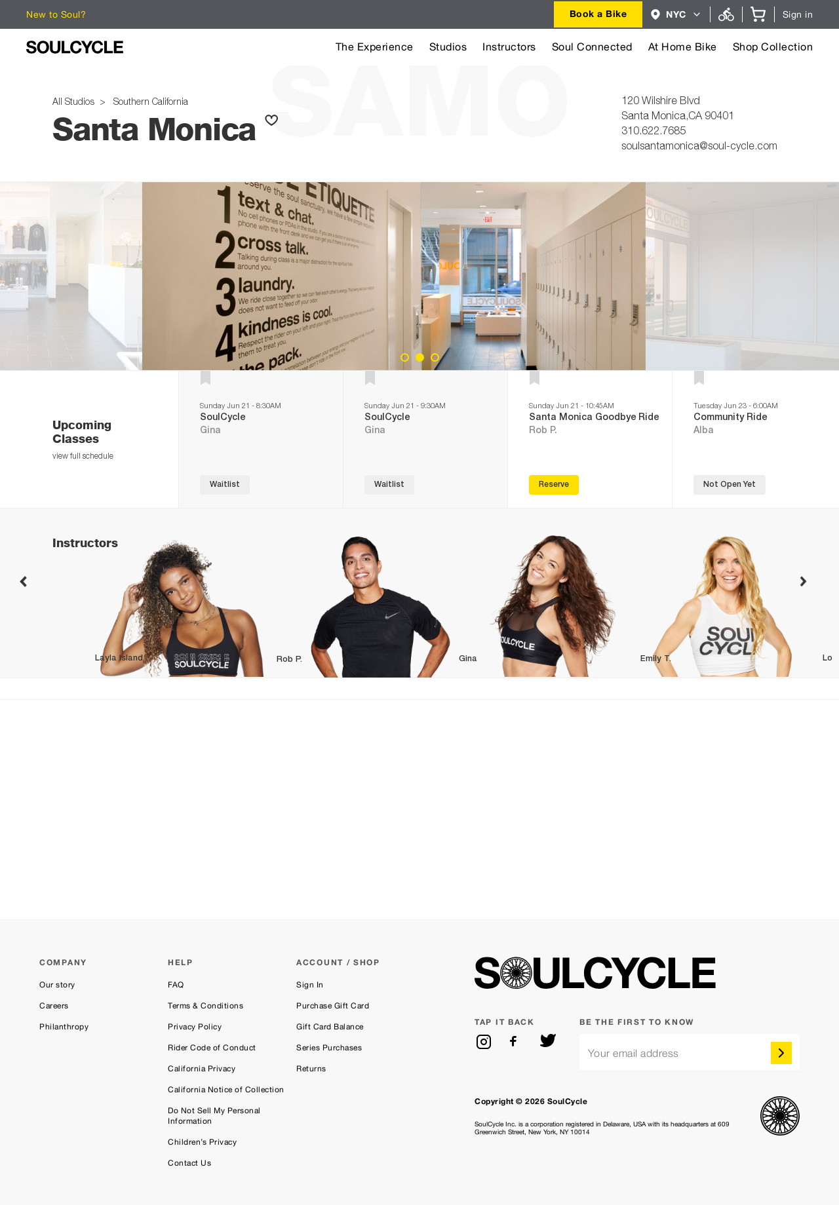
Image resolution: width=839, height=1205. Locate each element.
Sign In (310, 984)
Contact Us (189, 1163)
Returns (311, 1068)
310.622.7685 (653, 132)
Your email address (633, 1053)
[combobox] (598, 14)
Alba (703, 431)
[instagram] (484, 1042)
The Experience (375, 47)
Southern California (148, 102)
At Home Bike (682, 47)
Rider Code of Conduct (212, 1047)
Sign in (798, 14)
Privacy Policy (195, 1026)
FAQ (176, 984)
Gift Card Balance (330, 1026)
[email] (689, 1052)
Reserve (554, 485)
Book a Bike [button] (598, 13)
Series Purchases (329, 1047)
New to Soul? (56, 14)
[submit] (781, 1053)
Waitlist (225, 485)
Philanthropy (63, 1026)
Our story (57, 984)
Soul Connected (592, 47)
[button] (676, 14)
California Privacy (201, 1068)
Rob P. (543, 431)
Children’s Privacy (202, 1142)
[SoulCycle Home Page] (74, 47)
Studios (448, 47)
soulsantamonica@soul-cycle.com (699, 147)
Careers (54, 1005)
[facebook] (516, 1042)
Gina (210, 431)
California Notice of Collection (226, 1089)
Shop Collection (773, 47)
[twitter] (548, 1042)
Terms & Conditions (205, 1005)
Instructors (509, 47)
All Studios (74, 102)
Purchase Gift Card (332, 1005)
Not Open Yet (729, 485)
